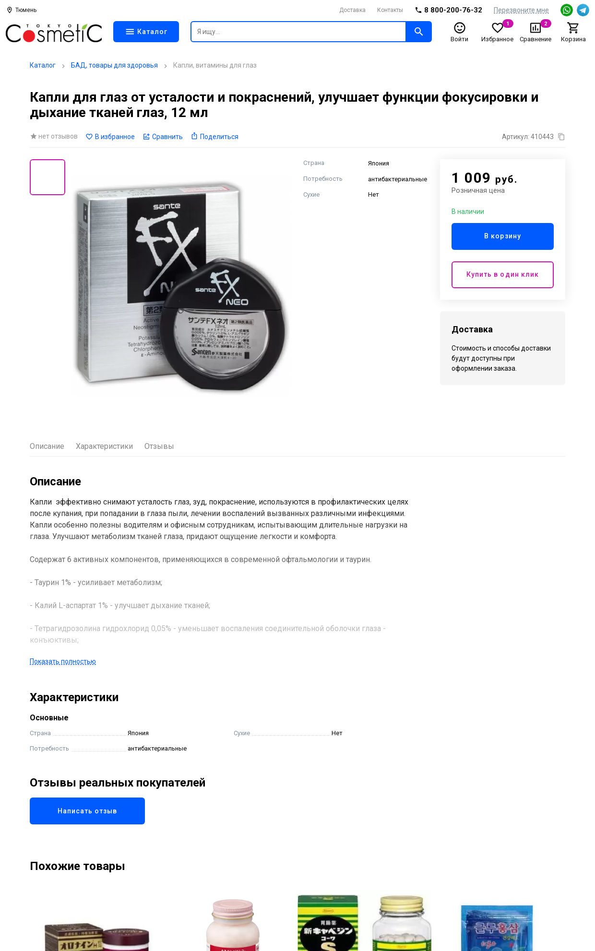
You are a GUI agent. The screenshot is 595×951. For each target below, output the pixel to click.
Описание (47, 446)
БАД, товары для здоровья (114, 65)
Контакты (390, 10)
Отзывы (159, 446)
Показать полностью (63, 661)
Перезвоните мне (521, 10)
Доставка (352, 10)
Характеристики (104, 446)
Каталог (43, 65)
